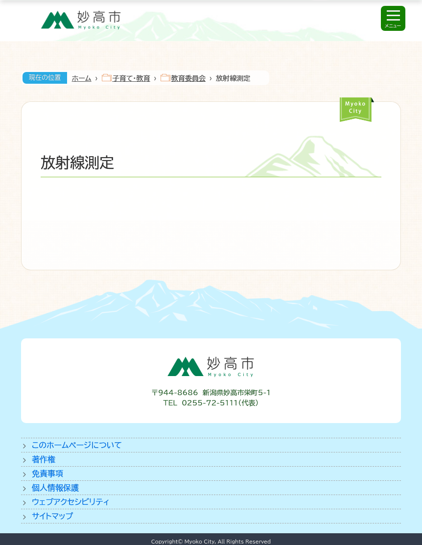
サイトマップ (52, 516)
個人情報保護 (55, 488)
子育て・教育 (131, 78)
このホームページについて (77, 445)
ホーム (82, 78)
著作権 (43, 459)
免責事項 (47, 473)
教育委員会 (188, 78)
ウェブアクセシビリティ (71, 502)
